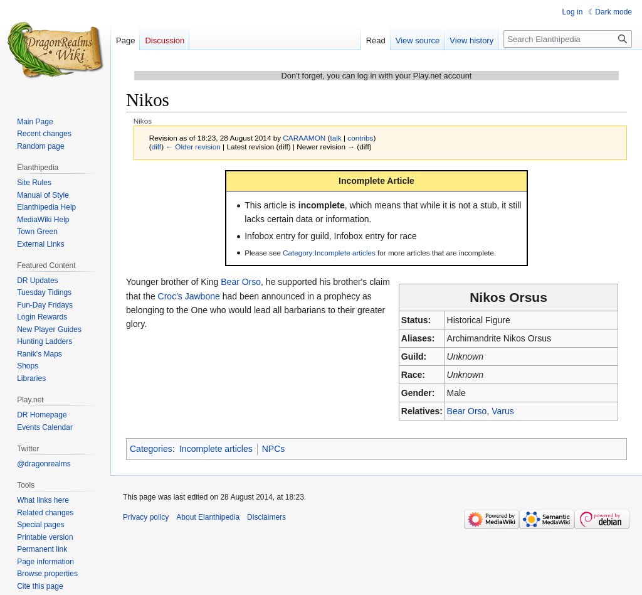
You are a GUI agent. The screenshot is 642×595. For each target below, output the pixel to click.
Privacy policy (146, 517)
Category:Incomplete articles (329, 253)
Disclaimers (266, 517)
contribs (360, 138)
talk (335, 138)
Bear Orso (467, 411)
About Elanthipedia (207, 517)
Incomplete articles (216, 449)
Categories (151, 449)
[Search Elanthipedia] (567, 39)
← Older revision (193, 146)
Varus (503, 411)
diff (156, 146)
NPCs (273, 449)
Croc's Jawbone (189, 296)
